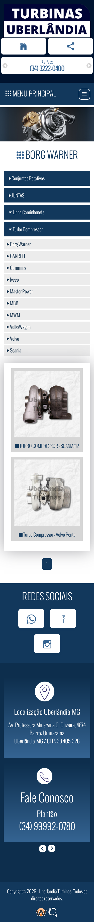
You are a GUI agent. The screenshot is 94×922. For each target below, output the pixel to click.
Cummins (16, 268)
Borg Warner (19, 244)
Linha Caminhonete (26, 212)
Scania (14, 350)
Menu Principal (31, 92)
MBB (12, 303)
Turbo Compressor (26, 229)
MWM (13, 315)
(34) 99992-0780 (47, 826)
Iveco (13, 279)
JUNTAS (16, 195)
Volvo (13, 338)
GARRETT (16, 256)
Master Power (20, 291)
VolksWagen (19, 327)
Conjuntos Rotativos (27, 178)
